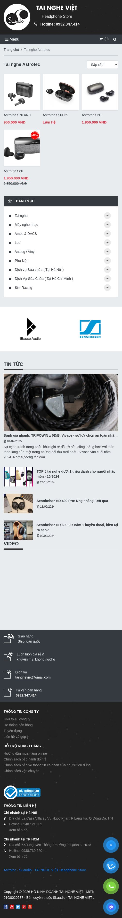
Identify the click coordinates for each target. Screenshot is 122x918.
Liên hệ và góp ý (16, 737)
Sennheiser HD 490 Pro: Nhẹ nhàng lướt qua (72, 501)
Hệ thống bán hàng (18, 725)
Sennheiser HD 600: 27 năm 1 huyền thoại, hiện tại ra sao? (77, 527)
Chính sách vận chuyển (21, 771)
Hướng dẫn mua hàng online (25, 753)
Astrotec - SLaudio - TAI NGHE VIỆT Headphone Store (45, 870)
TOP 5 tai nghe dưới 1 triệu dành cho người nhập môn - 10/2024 (76, 473)
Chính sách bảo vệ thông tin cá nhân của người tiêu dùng (47, 765)
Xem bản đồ (18, 830)
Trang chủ (11, 50)
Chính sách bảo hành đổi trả (25, 759)
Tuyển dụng (13, 731)
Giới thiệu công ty (17, 719)
